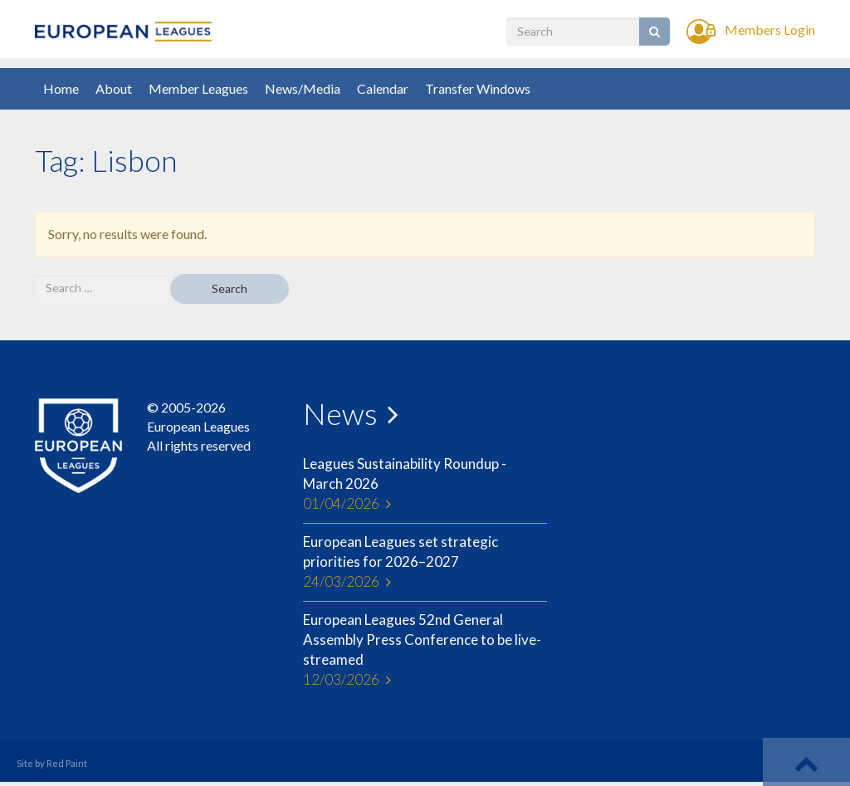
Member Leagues (198, 88)
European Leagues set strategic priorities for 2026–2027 (424, 563)
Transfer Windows (477, 88)
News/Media (302, 88)
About (113, 88)
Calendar (382, 88)
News (340, 413)
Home (61, 88)
